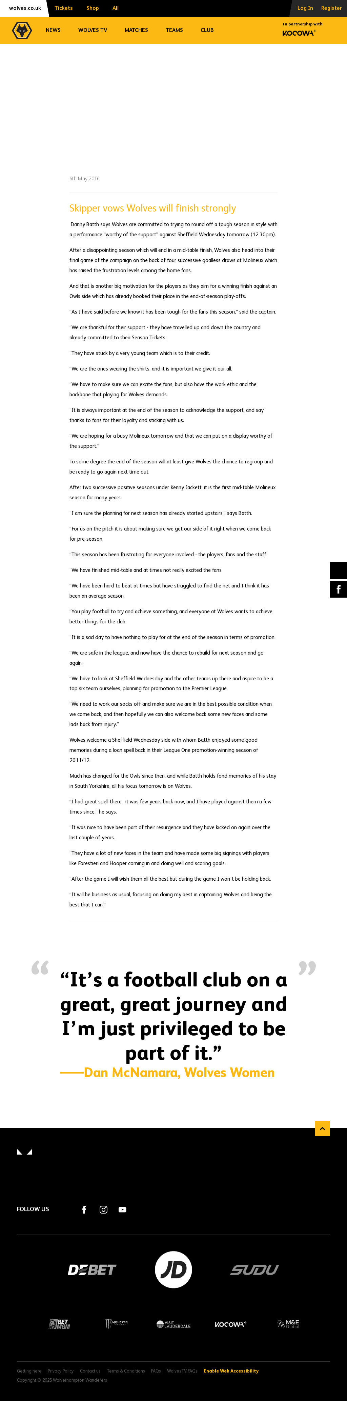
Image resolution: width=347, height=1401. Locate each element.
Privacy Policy (61, 1371)
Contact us (90, 1371)
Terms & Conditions (126, 1371)
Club (207, 30)
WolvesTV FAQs (182, 1371)
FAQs (156, 1371)
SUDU (254, 1270)
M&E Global (287, 1324)
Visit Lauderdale (173, 1324)
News (53, 30)
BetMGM (59, 1324)
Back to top (322, 1128)
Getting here (29, 1371)
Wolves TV (92, 30)
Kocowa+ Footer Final (230, 1324)
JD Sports (173, 1270)
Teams (174, 30)
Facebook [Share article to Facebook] (338, 589)
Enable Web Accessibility (231, 1370)
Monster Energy (116, 1324)
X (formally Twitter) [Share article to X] (338, 570)
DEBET (92, 1270)
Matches (136, 30)
